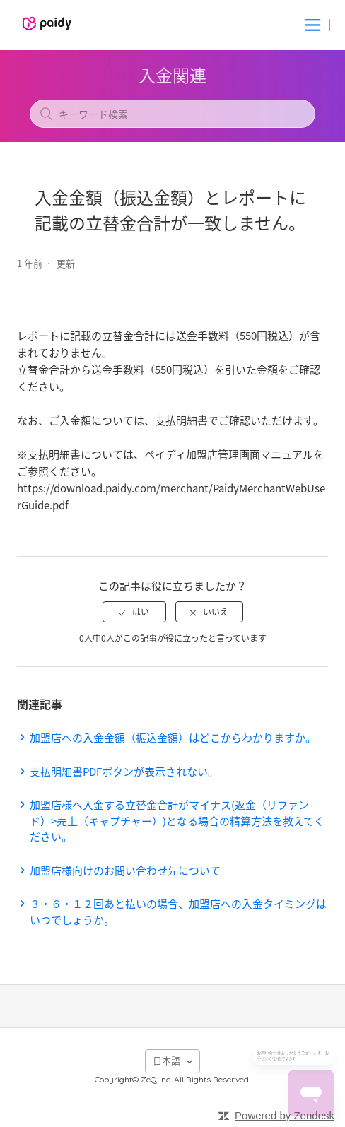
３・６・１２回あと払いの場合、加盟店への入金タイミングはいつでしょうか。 (178, 912)
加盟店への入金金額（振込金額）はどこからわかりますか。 (173, 737)
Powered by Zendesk (284, 1115)
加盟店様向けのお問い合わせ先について (125, 870)
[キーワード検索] (172, 114)
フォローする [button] (172, 288)
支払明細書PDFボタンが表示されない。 (124, 771)
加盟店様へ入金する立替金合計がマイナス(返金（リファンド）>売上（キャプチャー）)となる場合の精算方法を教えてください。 (177, 820)
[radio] (134, 611)
